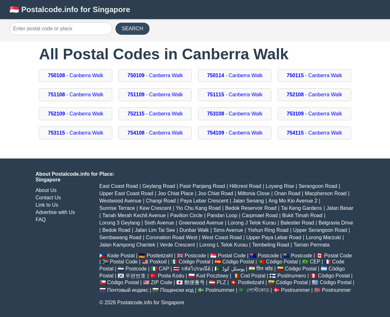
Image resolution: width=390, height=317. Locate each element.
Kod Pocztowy (212, 275)
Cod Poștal (252, 275)
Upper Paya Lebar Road (273, 237)
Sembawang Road (120, 237)
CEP (315, 261)
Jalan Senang (248, 200)
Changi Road (161, 200)
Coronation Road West (171, 237)
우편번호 (135, 275)
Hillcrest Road (245, 186)
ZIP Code (161, 282)
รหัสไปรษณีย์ (195, 268)
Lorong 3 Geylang (119, 222)
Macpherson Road (326, 193)
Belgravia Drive (336, 222)
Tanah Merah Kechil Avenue (134, 215)
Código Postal (194, 261)
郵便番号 (194, 282)
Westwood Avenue (120, 200)
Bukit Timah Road (302, 215)
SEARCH (132, 28)
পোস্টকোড (258, 290)
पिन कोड (264, 268)
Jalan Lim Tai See (155, 230)
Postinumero (291, 275)
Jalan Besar (340, 208)
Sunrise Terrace (117, 208)
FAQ (41, 219)
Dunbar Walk (194, 230)
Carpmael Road (260, 215)
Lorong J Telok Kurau (252, 222)
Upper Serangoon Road (320, 230)
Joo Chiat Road (215, 193)
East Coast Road (118, 186)
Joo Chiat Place (176, 193)
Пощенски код (177, 290)
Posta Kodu (171, 275)
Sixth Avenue (159, 222)
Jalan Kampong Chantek (127, 244)
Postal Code (232, 255)
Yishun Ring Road (267, 230)
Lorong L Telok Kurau (223, 244)
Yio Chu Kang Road (198, 208)
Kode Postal (121, 255)
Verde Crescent (177, 244)
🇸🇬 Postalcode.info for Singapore (70, 9)
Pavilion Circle (186, 215)
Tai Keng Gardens (301, 208)
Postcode (195, 255)
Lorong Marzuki (323, 237)
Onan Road (287, 193)
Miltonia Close (253, 193)
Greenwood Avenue (201, 222)
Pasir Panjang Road (202, 186)
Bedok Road (116, 230)
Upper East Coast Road (126, 193)
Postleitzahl (160, 255)
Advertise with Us (55, 212)
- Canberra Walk (75, 75)
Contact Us (48, 197)
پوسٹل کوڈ (233, 268)
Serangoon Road (317, 186)
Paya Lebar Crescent (204, 200)
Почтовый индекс (127, 290)
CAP (164, 268)
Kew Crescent (155, 208)
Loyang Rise (280, 186)
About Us (46, 190)
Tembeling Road (270, 244)
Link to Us (47, 205)
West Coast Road (222, 237)
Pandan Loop (222, 215)
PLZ (221, 282)
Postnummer (220, 290)
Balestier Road (297, 222)
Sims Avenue (228, 230)
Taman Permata (311, 244)
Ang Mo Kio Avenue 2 (293, 200)
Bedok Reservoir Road (250, 208)
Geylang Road (159, 186)
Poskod (158, 261)
